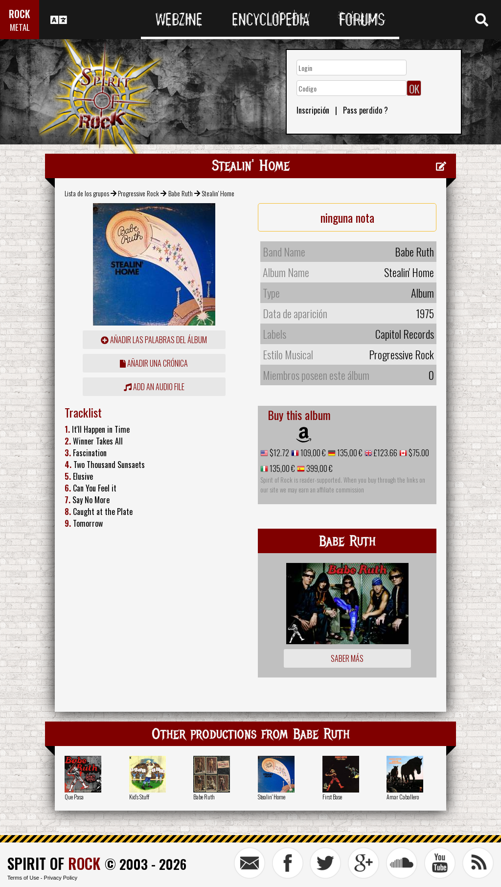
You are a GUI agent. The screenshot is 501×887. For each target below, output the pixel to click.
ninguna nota (347, 217)
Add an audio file (154, 387)
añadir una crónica (154, 363)
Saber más (347, 658)
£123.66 (384, 453)
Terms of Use (23, 878)
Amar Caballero (403, 797)
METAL (20, 27)
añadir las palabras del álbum (154, 340)
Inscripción (312, 110)
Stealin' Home (271, 797)
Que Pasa (74, 797)
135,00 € (349, 453)
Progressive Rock (138, 193)
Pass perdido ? (365, 110)
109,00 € (312, 453)
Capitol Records (404, 334)
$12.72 (278, 453)
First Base (332, 797)
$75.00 (418, 453)
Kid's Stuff (139, 797)
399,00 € (319, 468)
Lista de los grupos (87, 193)
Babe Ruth (180, 193)
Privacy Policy (60, 878)
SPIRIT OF (53, 863)
